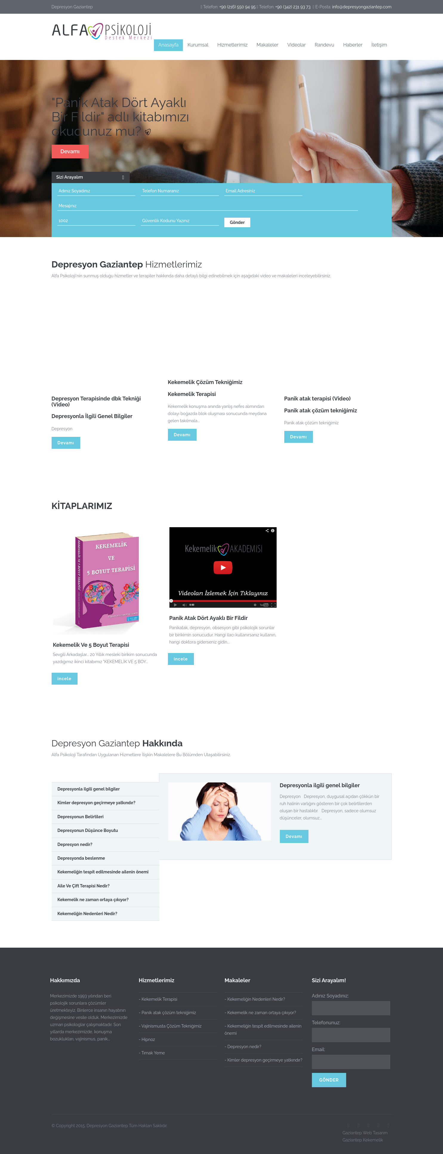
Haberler (352, 45)
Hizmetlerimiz (232, 45)
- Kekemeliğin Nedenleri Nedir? (252, 999)
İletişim (379, 45)
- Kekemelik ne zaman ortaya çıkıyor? (257, 1012)
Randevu (324, 45)
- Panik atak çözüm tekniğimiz (167, 1012)
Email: (315, 1049)
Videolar (296, 45)
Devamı (70, 151)
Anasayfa (168, 45)
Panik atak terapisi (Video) (317, 401)
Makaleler (267, 45)
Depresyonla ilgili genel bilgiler (320, 785)
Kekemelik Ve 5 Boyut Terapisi (94, 645)
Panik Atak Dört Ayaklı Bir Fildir (211, 618)
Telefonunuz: (323, 1022)
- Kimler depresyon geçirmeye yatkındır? (261, 1060)
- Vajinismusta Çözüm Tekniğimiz (170, 1026)
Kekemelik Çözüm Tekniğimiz (205, 385)
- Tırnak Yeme (152, 1053)
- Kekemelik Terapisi (158, 999)
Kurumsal (197, 45)
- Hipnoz (147, 1039)
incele (65, 678)
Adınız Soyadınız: (327, 996)
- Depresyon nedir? (240, 1046)
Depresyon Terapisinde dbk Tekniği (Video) (96, 404)
